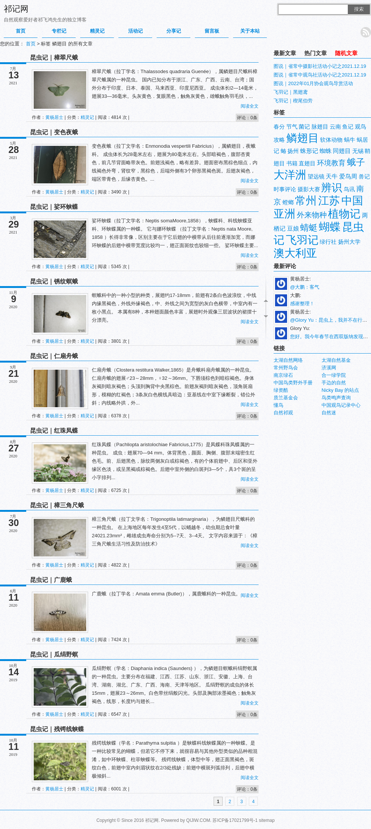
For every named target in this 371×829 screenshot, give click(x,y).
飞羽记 (302, 240)
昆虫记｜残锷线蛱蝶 (57, 729)
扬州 (293, 151)
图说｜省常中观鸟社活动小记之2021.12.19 (320, 75)
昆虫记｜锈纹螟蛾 (54, 281)
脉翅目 (319, 127)
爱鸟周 (348, 176)
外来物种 (312, 215)
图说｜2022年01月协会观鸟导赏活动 (313, 83)
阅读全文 (250, 106)
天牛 (332, 176)
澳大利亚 (295, 253)
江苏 (329, 200)
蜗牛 (349, 140)
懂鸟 (278, 405)
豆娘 (293, 228)
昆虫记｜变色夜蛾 (54, 132)
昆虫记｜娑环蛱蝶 (54, 207)
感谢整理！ (302, 303)
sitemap (267, 820)
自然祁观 (283, 412)
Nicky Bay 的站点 (340, 390)
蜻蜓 (308, 227)
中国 (352, 200)
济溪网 (329, 367)
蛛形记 (309, 151)
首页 (20, 31)
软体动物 (331, 140)
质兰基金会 (286, 397)
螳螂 (288, 202)
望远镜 (316, 177)
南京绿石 (283, 375)
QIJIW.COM (198, 820)
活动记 (135, 31)
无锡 (358, 151)
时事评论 (285, 189)
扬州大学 (349, 242)
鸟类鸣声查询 (336, 397)
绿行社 (328, 242)
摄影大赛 (309, 189)
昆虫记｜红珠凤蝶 (54, 430)
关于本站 (250, 31)
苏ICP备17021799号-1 (234, 820)
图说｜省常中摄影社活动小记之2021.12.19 (320, 66)
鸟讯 (349, 189)
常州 (306, 200)
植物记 (344, 213)
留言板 (212, 31)
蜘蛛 (326, 151)
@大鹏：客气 (304, 287)
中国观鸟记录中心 (341, 405)
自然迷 (329, 412)
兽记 (364, 177)
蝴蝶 (330, 226)
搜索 (359, 9)
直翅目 (307, 163)
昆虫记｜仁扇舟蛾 (54, 356)
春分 (279, 127)
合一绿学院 (334, 375)
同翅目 (342, 151)
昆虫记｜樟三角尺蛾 (57, 505)
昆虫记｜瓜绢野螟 (54, 654)
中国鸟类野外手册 (293, 382)
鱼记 (347, 127)
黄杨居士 (54, 117)
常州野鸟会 (286, 367)
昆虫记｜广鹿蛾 (51, 580)
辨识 (331, 187)
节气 (292, 127)
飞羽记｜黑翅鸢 (291, 92)
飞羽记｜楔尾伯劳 (293, 100)
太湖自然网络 (288, 360)
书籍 (292, 163)
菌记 (304, 127)
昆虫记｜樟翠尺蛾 (54, 57)
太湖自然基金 (336, 360)
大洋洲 (290, 174)
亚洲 (284, 213)
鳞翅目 (302, 138)
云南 (335, 127)
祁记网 (16, 8)
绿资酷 (281, 390)
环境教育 (331, 163)
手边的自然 (334, 382)
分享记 (173, 31)
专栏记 (59, 31)
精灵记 (97, 31)
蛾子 (356, 162)
